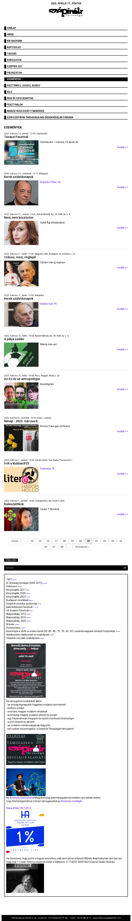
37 (56, 541)
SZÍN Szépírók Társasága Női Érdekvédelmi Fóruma (40, 117)
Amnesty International (22, 797)
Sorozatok (14, 60)
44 (112, 541)
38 (64, 541)
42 (96, 541)
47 (53, 546)
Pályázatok (14, 72)
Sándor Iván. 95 (48, 303)
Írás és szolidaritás (20, 98)
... (24, 541)
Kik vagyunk (14, 40)
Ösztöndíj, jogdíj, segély (23, 85)
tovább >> (122, 147)
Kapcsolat (14, 47)
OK (124, 568)
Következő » (82, 546)
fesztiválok (15, 104)
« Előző (14, 541)
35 (40, 541)
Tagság (11, 53)
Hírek (10, 34)
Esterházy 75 (47, 468)
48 (61, 546)
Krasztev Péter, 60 (50, 182)
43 (104, 541)
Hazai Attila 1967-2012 (18, 808)
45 (120, 541)
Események (14, 79)
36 (48, 541)
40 (80, 541)
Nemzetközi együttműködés (25, 111)
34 (32, 541)
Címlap (11, 28)
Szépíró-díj (14, 66)
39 (72, 541)
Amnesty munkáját (71, 801)
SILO (9, 92)
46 (45, 546)
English (11, 560)
